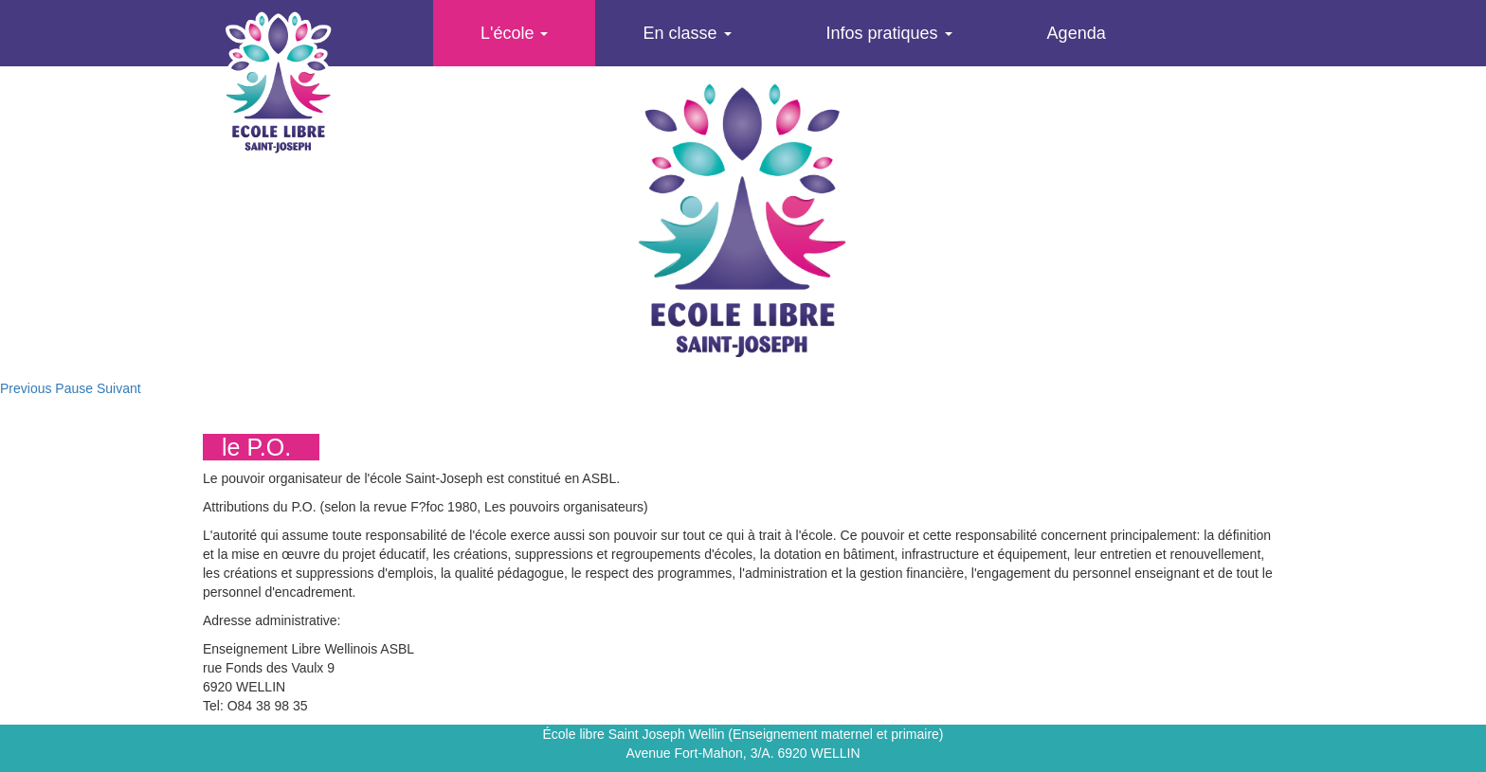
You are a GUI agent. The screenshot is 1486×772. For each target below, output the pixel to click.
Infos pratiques (889, 33)
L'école (514, 33)
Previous (25, 388)
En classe (687, 33)
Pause (74, 388)
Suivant (119, 388)
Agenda (1076, 33)
